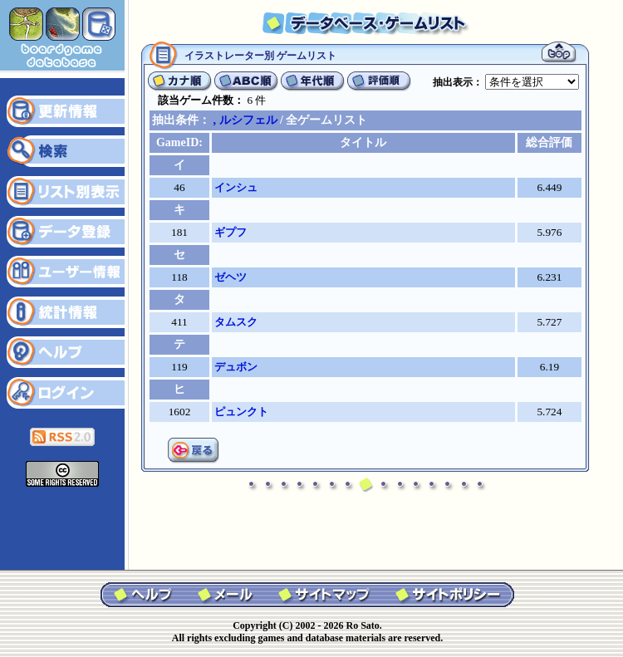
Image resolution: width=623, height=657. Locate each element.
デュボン (236, 366)
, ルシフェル (245, 120)
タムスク (236, 322)
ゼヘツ (230, 277)
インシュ (236, 187)
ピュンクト (241, 411)
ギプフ (230, 232)
